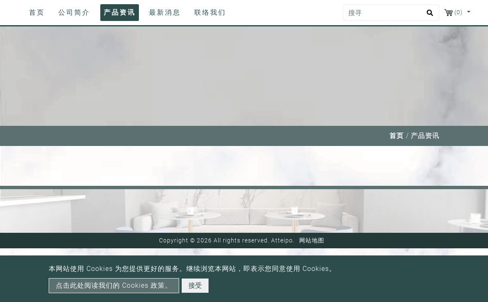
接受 (195, 285)
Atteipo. (283, 240)
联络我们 (210, 12)
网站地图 (311, 240)
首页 (38, 11)
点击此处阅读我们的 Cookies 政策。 (114, 285)
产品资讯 (120, 12)
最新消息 (165, 12)
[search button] (428, 15)
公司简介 (74, 12)
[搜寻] (391, 13)
